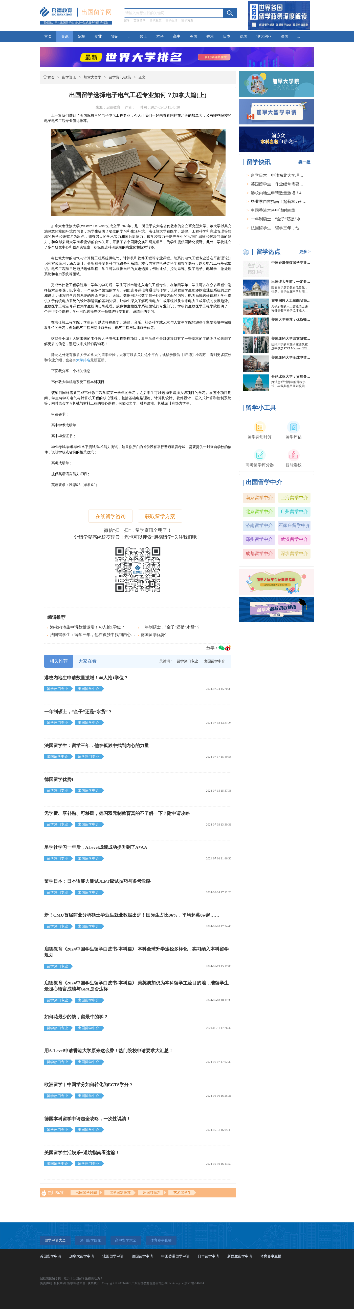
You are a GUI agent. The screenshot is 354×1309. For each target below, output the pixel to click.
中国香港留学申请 (175, 1256)
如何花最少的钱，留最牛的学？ (76, 1016)
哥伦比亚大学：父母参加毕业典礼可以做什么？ (308, 376)
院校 (81, 36)
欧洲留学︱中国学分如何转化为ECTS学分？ (88, 1084)
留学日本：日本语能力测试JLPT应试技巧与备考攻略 (97, 881)
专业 (98, 36)
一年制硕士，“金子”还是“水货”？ (170, 627)
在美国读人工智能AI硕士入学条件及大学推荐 (306, 301)
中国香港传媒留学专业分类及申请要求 (301, 263)
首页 (48, 36)
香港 (210, 36)
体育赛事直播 (270, 1256)
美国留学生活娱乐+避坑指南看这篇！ (82, 1152)
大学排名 (83, 360)
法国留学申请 (113, 1256)
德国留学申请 (142, 1256)
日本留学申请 (208, 1256)
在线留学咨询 (110, 516)
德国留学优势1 (154, 634)
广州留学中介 (294, 511)
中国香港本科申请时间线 (273, 210)
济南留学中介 (259, 525)
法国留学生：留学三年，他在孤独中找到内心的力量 (96, 634)
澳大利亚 (264, 36)
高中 (177, 36)
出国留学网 (96, 12)
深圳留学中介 (294, 553)
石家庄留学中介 (294, 525)
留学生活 (171, 20)
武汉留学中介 (294, 539)
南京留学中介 (259, 497)
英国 (193, 36)
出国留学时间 (86, 1193)
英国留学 (140, 20)
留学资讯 (69, 77)
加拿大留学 (92, 77)
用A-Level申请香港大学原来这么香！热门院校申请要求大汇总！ (108, 1050)
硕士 (143, 36)
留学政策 (155, 20)
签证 (115, 36)
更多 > (305, 251)
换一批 (304, 162)
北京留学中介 (259, 511)
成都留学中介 (259, 553)
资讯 (65, 36)
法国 (284, 36)
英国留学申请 (50, 1256)
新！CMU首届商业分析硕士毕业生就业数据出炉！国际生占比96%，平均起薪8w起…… (131, 915)
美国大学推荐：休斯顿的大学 (294, 320)
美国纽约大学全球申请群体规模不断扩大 (303, 358)
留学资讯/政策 (120, 77)
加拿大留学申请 (81, 1256)
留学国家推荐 (120, 1193)
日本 (227, 36)
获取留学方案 (160, 516)
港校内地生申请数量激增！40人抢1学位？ (87, 627)
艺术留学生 (182, 1193)
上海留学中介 (294, 497)
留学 (127, 20)
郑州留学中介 (259, 539)
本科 (160, 36)
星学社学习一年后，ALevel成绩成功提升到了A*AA (95, 847)
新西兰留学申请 (239, 1256)
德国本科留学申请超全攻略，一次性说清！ (87, 1118)
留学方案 (187, 20)
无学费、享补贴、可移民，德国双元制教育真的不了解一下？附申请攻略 (117, 813)
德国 (243, 36)
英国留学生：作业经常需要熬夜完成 (283, 184)
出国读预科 (152, 1193)
